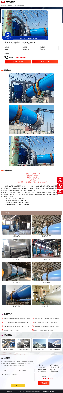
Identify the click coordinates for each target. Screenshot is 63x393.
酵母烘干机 (16, 259)
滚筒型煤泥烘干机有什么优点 (11, 330)
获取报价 (43, 383)
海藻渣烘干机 (47, 282)
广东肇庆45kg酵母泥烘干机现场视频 (27, 349)
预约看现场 (45, 62)
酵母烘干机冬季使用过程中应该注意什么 (44, 330)
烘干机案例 (21, 5)
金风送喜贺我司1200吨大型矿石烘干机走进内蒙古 (17, 318)
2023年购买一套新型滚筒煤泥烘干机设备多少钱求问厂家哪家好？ (47, 326)
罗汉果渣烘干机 (46, 236)
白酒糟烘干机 (16, 236)
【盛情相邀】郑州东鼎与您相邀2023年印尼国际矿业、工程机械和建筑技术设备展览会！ (47, 318)
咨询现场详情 (18, 62)
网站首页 (10, 5)
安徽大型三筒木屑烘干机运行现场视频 (12, 349)
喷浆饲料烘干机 (46, 306)
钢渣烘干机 (16, 306)
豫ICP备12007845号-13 (48, 391)
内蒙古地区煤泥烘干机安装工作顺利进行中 (45, 322)
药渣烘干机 (46, 259)
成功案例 (16, 5)
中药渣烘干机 (16, 282)
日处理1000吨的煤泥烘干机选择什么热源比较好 (16, 322)
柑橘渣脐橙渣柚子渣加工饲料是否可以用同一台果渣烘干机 (17, 326)
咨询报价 (60, 180)
